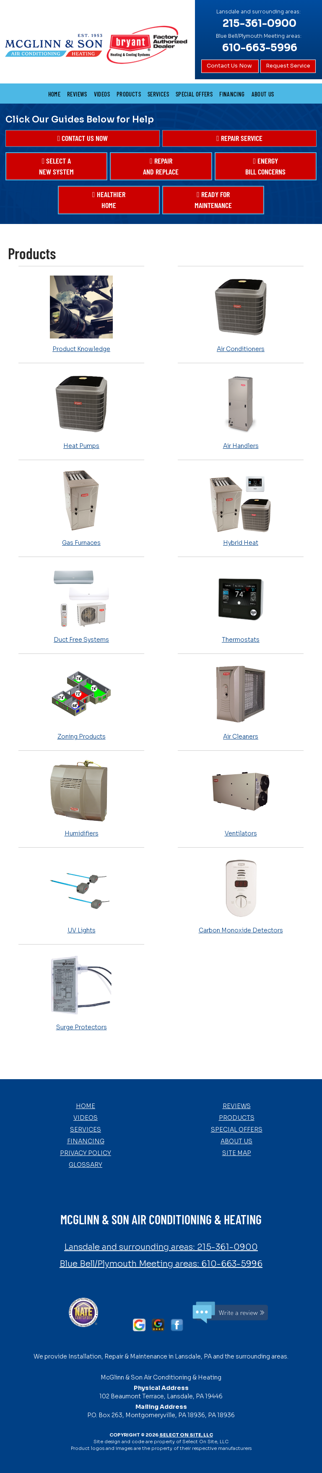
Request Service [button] (288, 65)
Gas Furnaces (81, 507)
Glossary (85, 1165)
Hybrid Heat (241, 507)
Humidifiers (81, 798)
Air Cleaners (241, 701)
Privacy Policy (85, 1153)
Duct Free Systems (81, 604)
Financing (231, 94)
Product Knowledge (81, 314)
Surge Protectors (81, 992)
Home (54, 94)
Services (158, 94)
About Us (263, 94)
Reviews (77, 94)
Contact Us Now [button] (230, 65)
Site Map (236, 1153)
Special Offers (194, 94)
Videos (102, 94)
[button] (82, 138)
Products (129, 94)
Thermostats (241, 604)
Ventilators (241, 798)
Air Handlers (241, 411)
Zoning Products (81, 701)
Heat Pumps (81, 411)
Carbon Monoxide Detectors (241, 895)
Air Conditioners (241, 314)
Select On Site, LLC (186, 1435)
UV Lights (81, 895)
